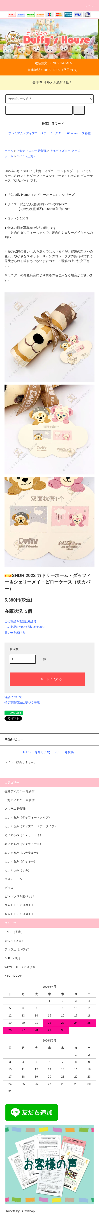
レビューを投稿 (63, 752)
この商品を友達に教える (21, 621)
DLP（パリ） (13, 958)
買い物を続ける (15, 632)
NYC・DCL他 (13, 975)
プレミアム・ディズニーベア (27, 133)
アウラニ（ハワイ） (18, 949)
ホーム (9, 151)
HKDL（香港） (14, 932)
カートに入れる (47, 679)
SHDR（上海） (26, 156)
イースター (56, 133)
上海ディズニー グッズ (65, 151)
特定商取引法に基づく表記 (22, 702)
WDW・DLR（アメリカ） (21, 967)
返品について (13, 697)
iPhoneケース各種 (79, 133)
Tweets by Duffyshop (20, 1211)
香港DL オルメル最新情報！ (49, 82)
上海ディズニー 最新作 (31, 151)
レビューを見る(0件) (36, 752)
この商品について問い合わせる (25, 627)
